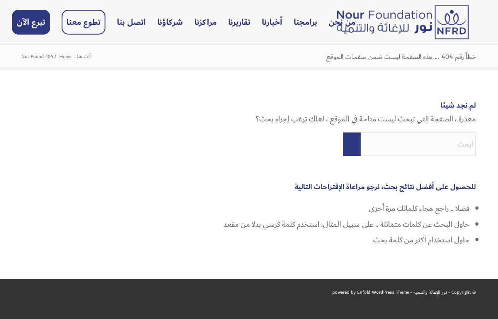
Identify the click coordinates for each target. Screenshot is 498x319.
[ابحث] (409, 144)
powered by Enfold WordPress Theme (370, 292)
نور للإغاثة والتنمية (430, 292)
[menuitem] (342, 22)
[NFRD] (403, 22)
